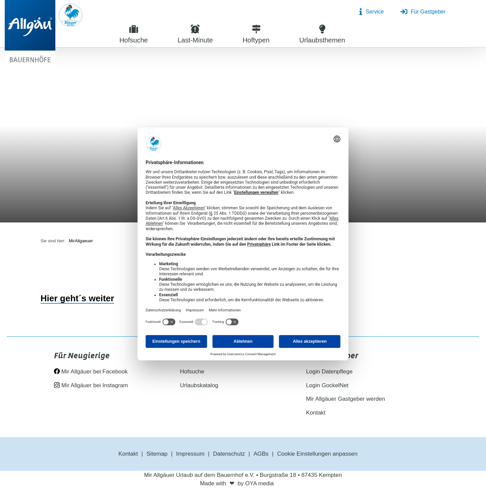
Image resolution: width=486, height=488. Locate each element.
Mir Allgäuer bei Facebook (91, 371)
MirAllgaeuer (81, 240)
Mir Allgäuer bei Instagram (91, 385)
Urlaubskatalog (199, 385)
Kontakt (316, 412)
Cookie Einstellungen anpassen (317, 454)
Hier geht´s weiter (77, 298)
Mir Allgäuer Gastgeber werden (345, 399)
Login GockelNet (327, 385)
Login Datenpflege (329, 371)
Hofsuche (192, 371)
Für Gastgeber (423, 11)
